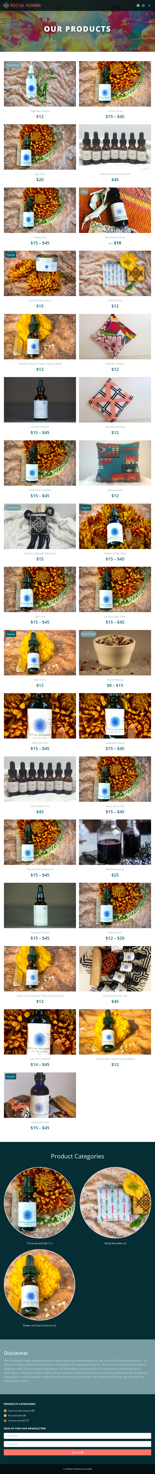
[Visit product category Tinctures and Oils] (39, 1206)
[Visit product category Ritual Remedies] (115, 1206)
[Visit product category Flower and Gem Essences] (39, 1288)
